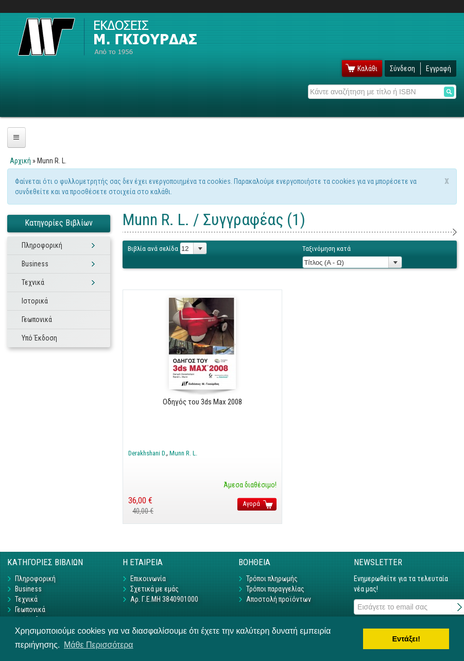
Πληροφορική (42, 245)
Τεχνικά (33, 282)
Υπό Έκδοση (39, 338)
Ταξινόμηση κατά (326, 248)
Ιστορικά (35, 301)
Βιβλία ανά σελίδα (153, 248)
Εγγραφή (438, 68)
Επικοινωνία (148, 578)
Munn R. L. (183, 453)
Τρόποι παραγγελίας (275, 589)
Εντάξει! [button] (406, 639)
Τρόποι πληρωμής (272, 578)
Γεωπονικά (37, 319)
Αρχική (20, 161)
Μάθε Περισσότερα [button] (98, 644)
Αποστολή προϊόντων (278, 599)
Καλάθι (367, 68)
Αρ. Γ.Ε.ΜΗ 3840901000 (164, 599)
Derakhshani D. (147, 453)
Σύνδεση (402, 68)
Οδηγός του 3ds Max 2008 (202, 401)
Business (35, 264)
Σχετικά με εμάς (154, 589)
